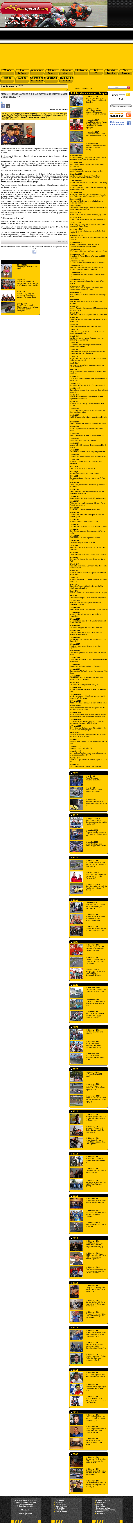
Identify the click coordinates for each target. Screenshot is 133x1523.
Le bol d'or (59, 1510)
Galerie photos (61, 1506)
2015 (74, 1196)
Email (121, 99)
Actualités (59, 1502)
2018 (74, 1111)
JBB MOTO (100, 1514)
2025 (74, 815)
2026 (74, 773)
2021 (74, 1027)
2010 (74, 1412)
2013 (74, 1282)
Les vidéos (100, 1506)
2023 (74, 942)
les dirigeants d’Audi (16, 232)
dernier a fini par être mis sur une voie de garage (19, 182)
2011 (74, 1369)
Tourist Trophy (61, 1512)
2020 (74, 1069)
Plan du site (25, 1510)
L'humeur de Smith (103, 1500)
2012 (74, 1327)
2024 (74, 857)
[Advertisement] (66, 47)
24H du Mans (60, 1508)
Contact (29, 1514)
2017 (20, 86)
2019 (74, 899)
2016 (74, 1153)
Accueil (22, 1514)
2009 (74, 1454)
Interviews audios (103, 1508)
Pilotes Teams (60, 1504)
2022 (74, 985)
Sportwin (99, 1504)
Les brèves (7, 86)
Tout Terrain (100, 1502)
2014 (74, 1238)
